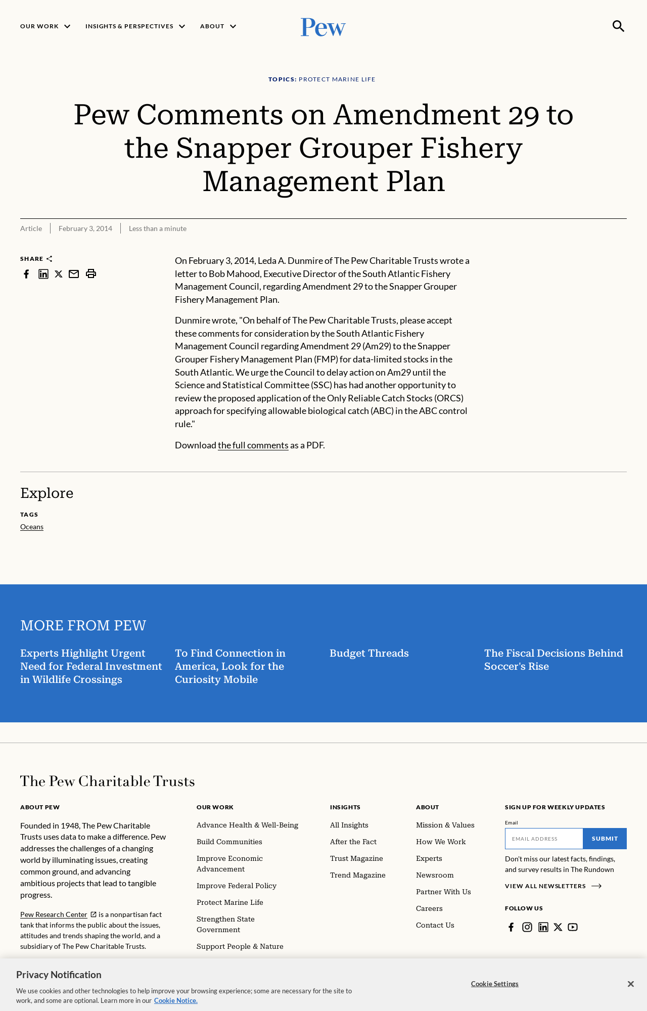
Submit (605, 838)
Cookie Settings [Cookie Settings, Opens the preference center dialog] (495, 990)
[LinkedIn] (543, 927)
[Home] (107, 781)
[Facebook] (511, 927)
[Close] (631, 990)
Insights (345, 807)
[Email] (544, 838)
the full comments (253, 444)
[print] (91, 273)
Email (512, 822)
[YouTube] (573, 927)
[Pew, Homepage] (323, 26)
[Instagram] (527, 927)
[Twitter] (558, 927)
